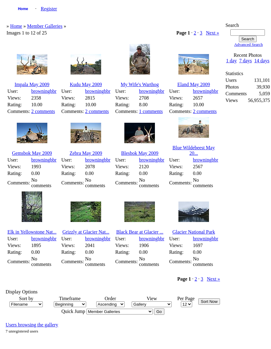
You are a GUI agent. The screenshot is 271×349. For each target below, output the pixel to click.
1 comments (151, 111)
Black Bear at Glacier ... (139, 231)
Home (23, 9)
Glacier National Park (193, 231)
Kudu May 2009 (86, 84)
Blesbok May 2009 (140, 153)
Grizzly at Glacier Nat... (85, 231)
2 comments (43, 111)
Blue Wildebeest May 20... (194, 150)
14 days (261, 60)
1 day (231, 60)
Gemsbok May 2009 (32, 153)
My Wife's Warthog (140, 84)
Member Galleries (44, 26)
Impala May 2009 (32, 84)
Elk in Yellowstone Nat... (31, 231)
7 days (245, 60)
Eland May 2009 (194, 84)
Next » (212, 32)
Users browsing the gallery (31, 324)
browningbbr (44, 91)
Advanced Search (248, 44)
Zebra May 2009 (86, 153)
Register (49, 8)
